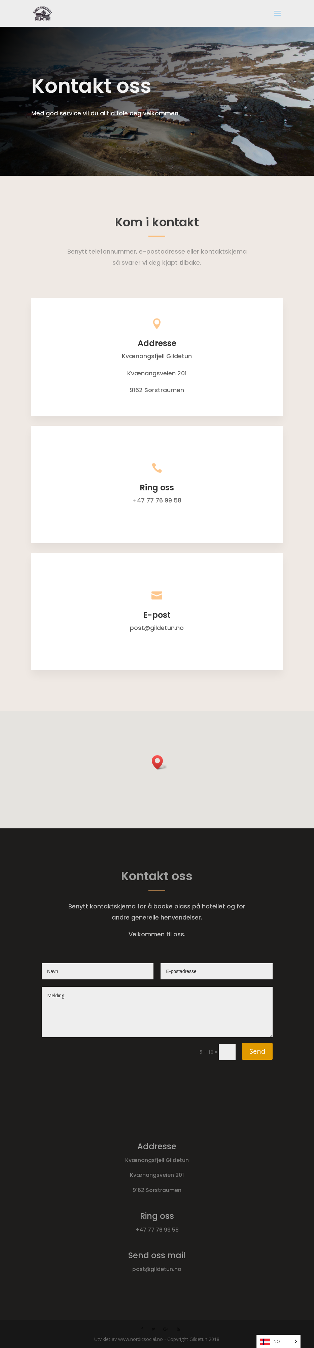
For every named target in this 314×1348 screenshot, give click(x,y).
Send (257, 1051)
